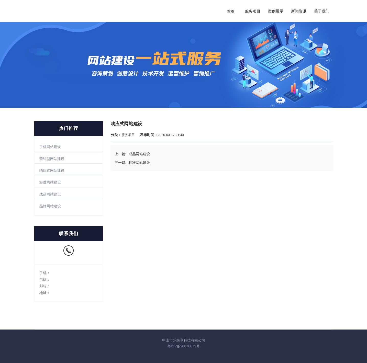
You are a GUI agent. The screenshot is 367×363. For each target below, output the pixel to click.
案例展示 (275, 11)
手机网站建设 (50, 147)
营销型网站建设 (51, 159)
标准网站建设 (50, 182)
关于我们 (321, 11)
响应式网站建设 (51, 170)
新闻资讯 (298, 11)
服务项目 (252, 11)
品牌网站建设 (50, 206)
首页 (231, 11)
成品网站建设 (50, 194)
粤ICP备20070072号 (183, 346)
